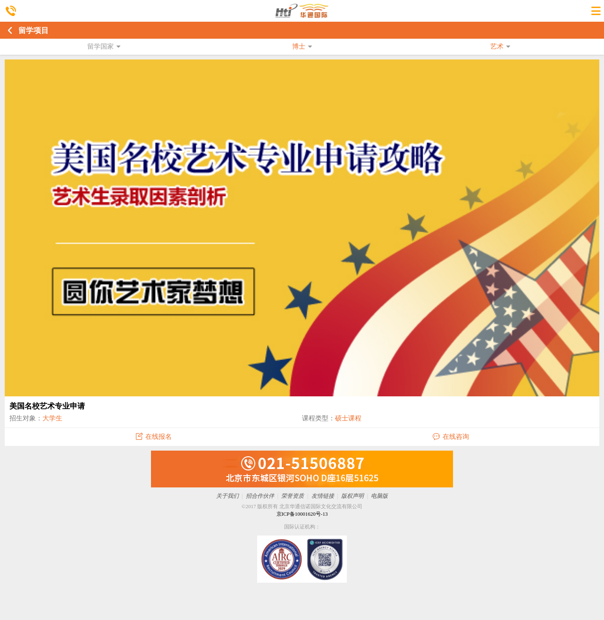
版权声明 (352, 496)
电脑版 (379, 496)
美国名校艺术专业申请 (47, 406)
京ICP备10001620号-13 (302, 514)
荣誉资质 (292, 496)
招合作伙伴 (260, 496)
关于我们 (227, 496)
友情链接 (322, 496)
